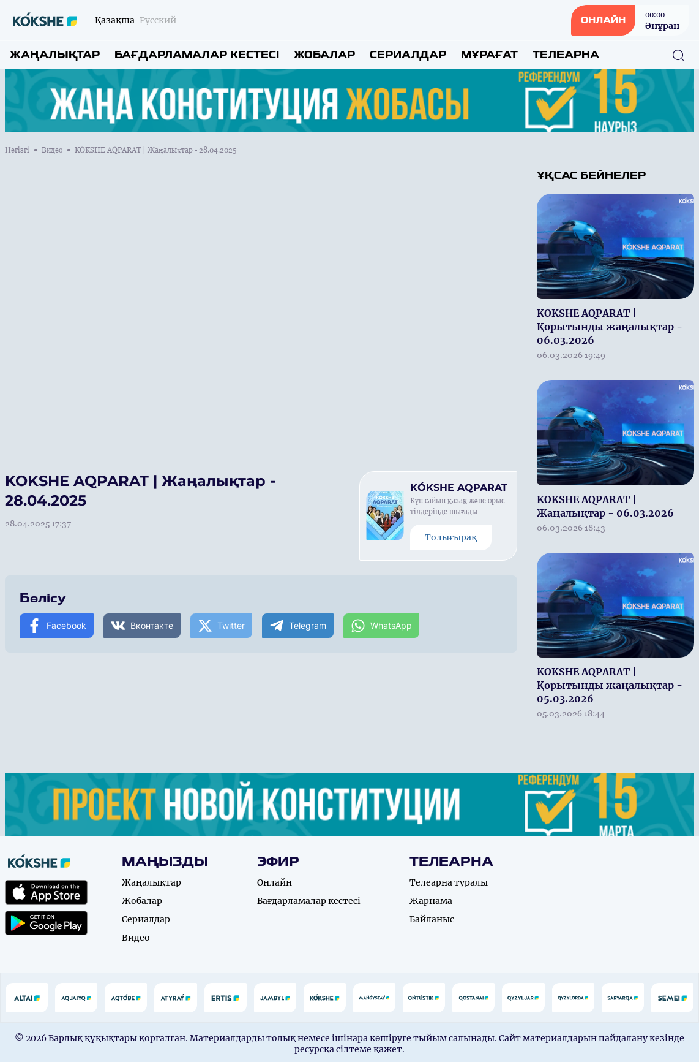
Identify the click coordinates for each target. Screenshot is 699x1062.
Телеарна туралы (448, 882)
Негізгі (17, 150)
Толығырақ (451, 537)
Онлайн (274, 882)
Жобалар (324, 55)
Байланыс (431, 919)
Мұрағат (489, 55)
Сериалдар (408, 55)
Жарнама (430, 900)
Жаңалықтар (55, 55)
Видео (52, 150)
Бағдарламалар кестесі (196, 55)
